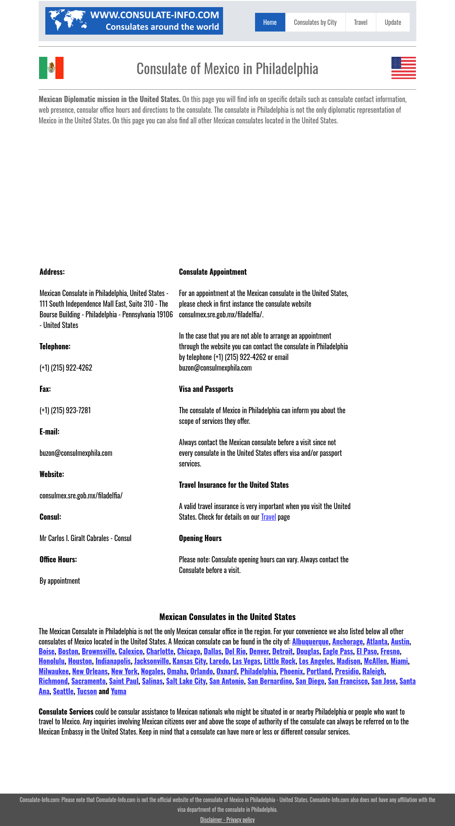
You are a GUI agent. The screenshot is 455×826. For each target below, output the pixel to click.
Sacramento (88, 681)
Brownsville (98, 651)
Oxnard (226, 671)
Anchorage (347, 641)
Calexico (131, 651)
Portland (319, 671)
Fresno (389, 651)
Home (270, 22)
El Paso (366, 651)
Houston (80, 661)
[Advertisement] (227, 191)
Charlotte (160, 651)
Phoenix (291, 671)
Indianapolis (113, 661)
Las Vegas (246, 661)
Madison (349, 661)
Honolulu (51, 661)
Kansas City (189, 661)
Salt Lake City (186, 681)
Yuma (119, 691)
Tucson (87, 691)
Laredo (219, 661)
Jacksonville (151, 661)
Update (393, 22)
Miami (399, 661)
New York (124, 671)
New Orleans (90, 671)
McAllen (375, 661)
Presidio (347, 671)
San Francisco (348, 681)
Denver (259, 651)
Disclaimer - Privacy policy (227, 819)
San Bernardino (269, 681)
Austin (400, 641)
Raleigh (373, 671)
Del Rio (235, 651)
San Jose (383, 681)
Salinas (152, 681)
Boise (47, 651)
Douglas (307, 651)
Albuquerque (310, 641)
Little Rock (279, 661)
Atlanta (377, 641)
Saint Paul (124, 681)
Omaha (177, 671)
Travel (360, 22)
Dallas (213, 651)
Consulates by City (315, 22)
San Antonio (226, 681)
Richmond (53, 681)
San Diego (309, 681)
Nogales (152, 671)
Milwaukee (54, 671)
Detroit (282, 651)
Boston (68, 651)
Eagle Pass (338, 651)
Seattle (63, 691)
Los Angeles (316, 661)
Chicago (188, 651)
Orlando (201, 671)
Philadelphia (258, 671)
